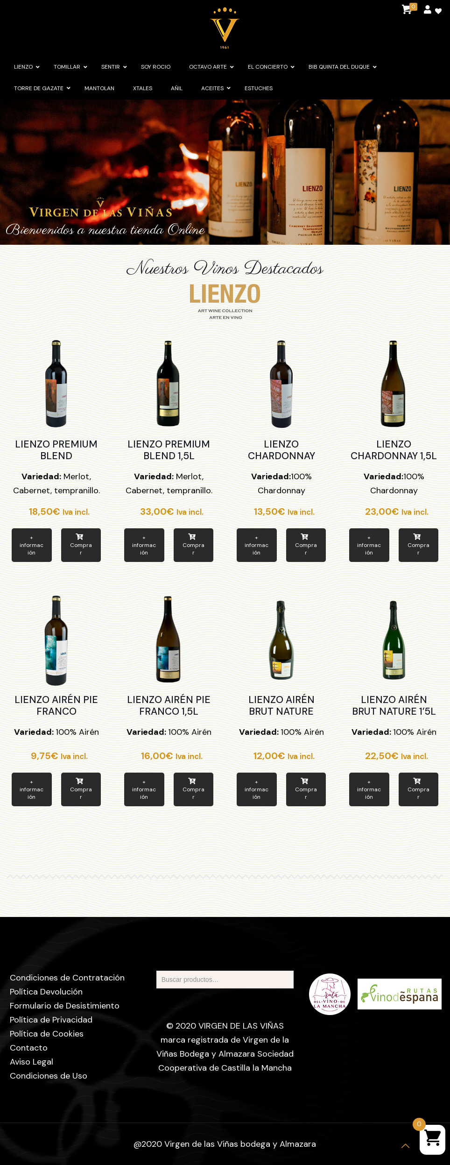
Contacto (29, 1047)
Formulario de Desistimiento (65, 1005)
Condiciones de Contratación (67, 977)
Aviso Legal (31, 1061)
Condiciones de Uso (48, 1075)
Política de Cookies (47, 1033)
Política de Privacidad (51, 1019)
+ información (31, 545)
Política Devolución (46, 991)
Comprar (81, 545)
